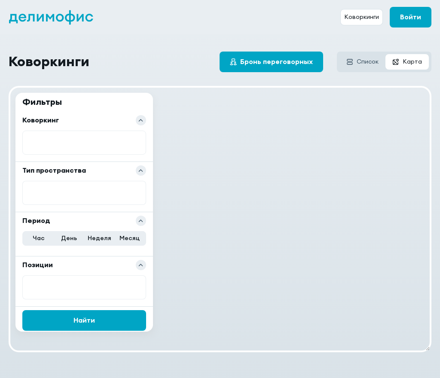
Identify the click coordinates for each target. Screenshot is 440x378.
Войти (410, 17)
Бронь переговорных (276, 61)
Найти (84, 320)
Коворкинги (361, 17)
